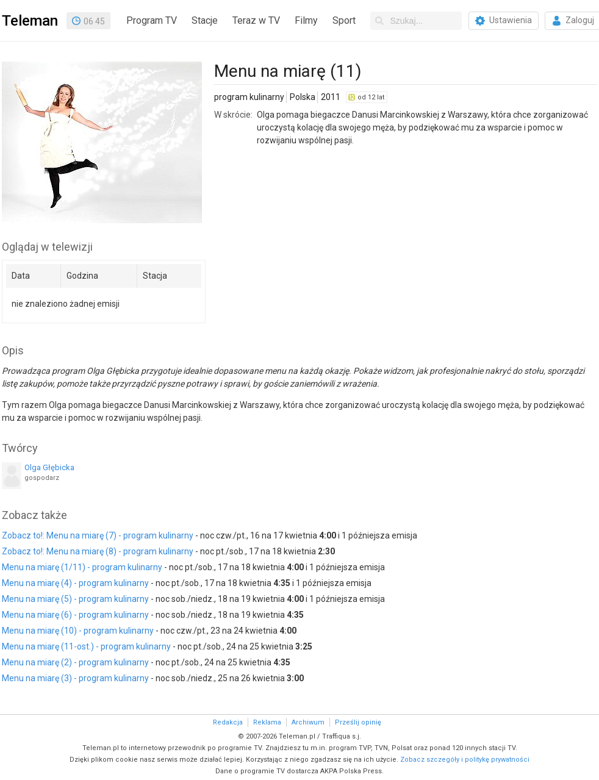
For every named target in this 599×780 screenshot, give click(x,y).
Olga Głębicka (49, 467)
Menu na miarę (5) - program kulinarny (75, 599)
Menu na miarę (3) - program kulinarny (75, 678)
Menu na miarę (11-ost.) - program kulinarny (86, 646)
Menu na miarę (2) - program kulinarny (75, 662)
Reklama (267, 722)
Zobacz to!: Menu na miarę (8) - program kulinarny (97, 551)
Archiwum (308, 722)
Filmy (306, 20)
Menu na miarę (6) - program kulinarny (75, 615)
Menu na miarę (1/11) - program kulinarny (82, 567)
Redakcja (228, 722)
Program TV (151, 20)
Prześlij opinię (358, 722)
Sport (344, 20)
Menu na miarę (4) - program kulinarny (75, 583)
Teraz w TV (256, 20)
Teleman (30, 20)
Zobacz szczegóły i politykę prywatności (464, 760)
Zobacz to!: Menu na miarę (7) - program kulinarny (97, 535)
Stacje (205, 20)
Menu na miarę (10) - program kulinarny (78, 630)
